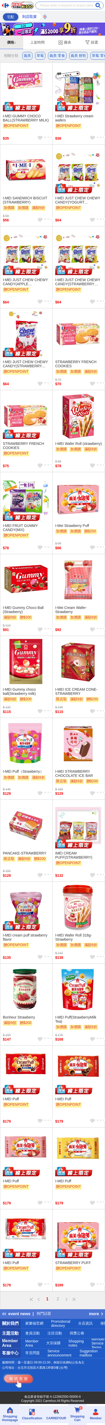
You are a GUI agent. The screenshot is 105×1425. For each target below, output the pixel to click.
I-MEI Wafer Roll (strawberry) (78, 444)
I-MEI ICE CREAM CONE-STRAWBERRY (76, 691)
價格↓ (11, 42)
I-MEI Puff (11, 1099)
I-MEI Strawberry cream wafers (74, 118)
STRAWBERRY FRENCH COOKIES (75, 364)
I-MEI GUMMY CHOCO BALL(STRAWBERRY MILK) (26, 118)
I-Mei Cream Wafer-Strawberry (71, 610)
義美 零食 (57, 55)
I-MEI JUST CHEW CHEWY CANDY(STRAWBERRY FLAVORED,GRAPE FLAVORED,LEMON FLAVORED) (77, 282)
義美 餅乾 (78, 55)
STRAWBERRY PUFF (73, 1263)
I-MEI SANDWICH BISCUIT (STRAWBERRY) (25, 200)
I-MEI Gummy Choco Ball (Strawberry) (23, 610)
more (96, 1314)
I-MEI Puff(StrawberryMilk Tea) (75, 1019)
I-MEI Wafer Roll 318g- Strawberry (73, 937)
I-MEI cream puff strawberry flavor (25, 937)
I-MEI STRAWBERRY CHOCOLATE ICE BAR (74, 773)
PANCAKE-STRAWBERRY (24, 853)
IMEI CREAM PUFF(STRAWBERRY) (73, 855)
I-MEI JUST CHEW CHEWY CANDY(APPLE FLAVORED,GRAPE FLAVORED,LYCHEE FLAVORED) (25, 282)
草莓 (40, 55)
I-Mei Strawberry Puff (72, 526)
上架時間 (37, 42)
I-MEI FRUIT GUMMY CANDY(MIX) (20, 528)
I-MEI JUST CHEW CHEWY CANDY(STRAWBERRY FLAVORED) (25, 364)
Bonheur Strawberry (19, 1017)
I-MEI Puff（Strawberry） (23, 771)
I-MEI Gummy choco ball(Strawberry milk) (19, 691)
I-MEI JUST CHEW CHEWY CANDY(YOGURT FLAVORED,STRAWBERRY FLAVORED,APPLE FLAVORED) (78, 200)
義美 (27, 55)
